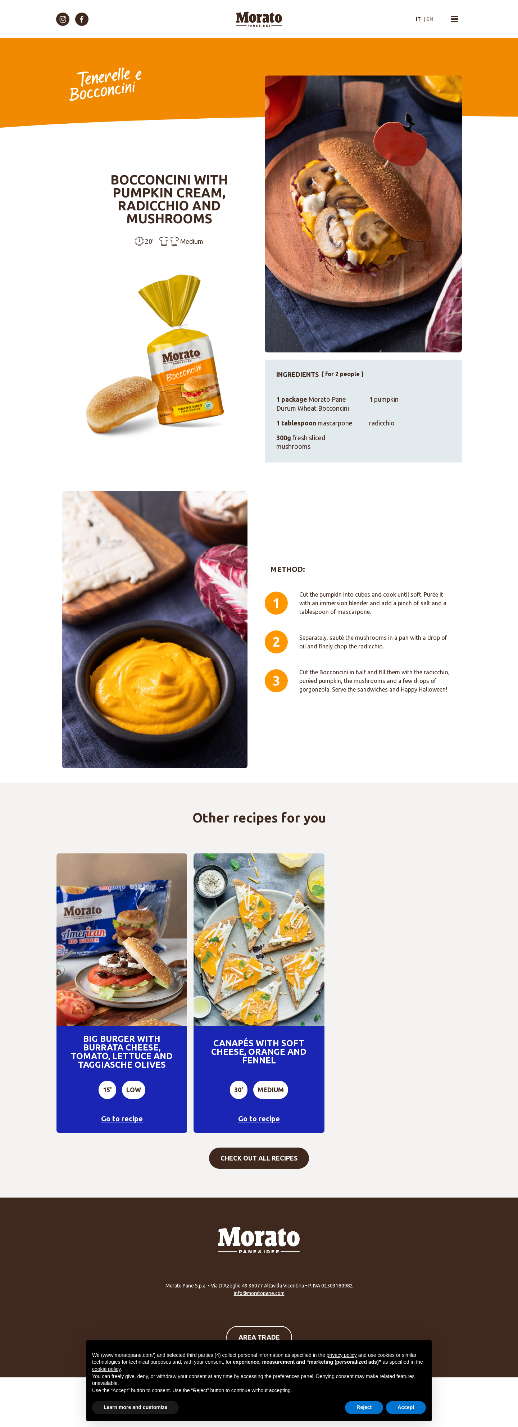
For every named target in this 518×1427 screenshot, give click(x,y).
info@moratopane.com (259, 1293)
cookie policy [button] (106, 1369)
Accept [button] (405, 1407)
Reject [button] (364, 1407)
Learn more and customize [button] (135, 1407)
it (418, 19)
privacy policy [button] (342, 1355)
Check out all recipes (259, 1158)
